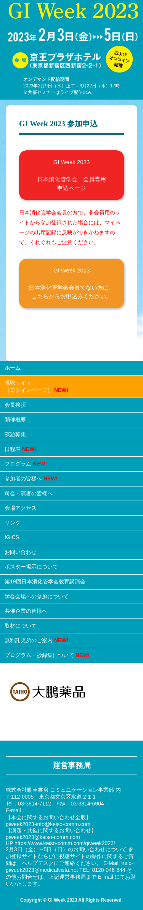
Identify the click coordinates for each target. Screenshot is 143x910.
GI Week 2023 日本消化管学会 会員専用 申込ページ (71, 175)
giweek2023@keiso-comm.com (43, 837)
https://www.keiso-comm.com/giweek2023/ (64, 843)
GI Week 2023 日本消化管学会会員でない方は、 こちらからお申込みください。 (71, 283)
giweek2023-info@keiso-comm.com (48, 824)
